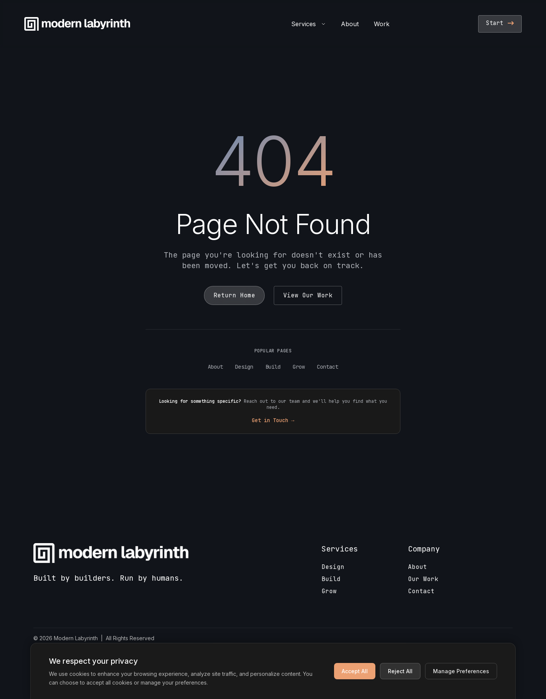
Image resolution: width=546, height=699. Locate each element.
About (350, 24)
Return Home (234, 295)
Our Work (423, 579)
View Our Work (308, 295)
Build (273, 366)
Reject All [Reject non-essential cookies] (400, 671)
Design (244, 366)
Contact (327, 366)
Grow (299, 366)
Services (308, 24)
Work (381, 24)
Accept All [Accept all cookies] (355, 671)
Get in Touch (273, 420)
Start (500, 23)
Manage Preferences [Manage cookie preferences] (461, 671)
